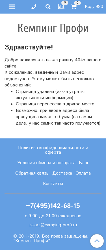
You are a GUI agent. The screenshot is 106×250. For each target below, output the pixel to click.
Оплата (83, 173)
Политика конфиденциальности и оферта (53, 150)
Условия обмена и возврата (46, 163)
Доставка (62, 173)
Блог (84, 163)
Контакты (53, 184)
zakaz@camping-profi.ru (53, 225)
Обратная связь (32, 173)
